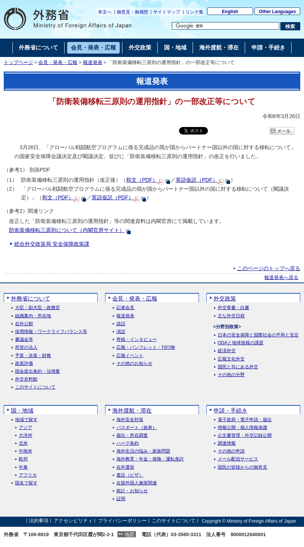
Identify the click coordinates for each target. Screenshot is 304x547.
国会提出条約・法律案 (37, 371)
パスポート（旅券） (136, 427)
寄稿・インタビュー (136, 339)
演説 (120, 331)
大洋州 (25, 435)
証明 (120, 498)
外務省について (30, 298)
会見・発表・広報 (57, 62)
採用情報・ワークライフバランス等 (51, 331)
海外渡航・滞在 (132, 410)
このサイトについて (35, 387)
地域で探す (26, 419)
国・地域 (22, 410)
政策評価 (24, 363)
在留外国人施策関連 (136, 483)
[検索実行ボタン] (290, 26)
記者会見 (125, 307)
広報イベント (129, 355)
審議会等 (24, 339)
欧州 (23, 459)
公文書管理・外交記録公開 (245, 435)
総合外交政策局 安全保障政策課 (51, 244)
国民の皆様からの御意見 (242, 467)
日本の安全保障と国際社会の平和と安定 (258, 335)
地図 (129, 534)
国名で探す (26, 483)
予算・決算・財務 (33, 355)
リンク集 (194, 12)
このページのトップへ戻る (268, 268)
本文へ (104, 12)
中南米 (25, 451)
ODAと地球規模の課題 (240, 343)
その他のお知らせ (134, 363)
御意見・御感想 (132, 12)
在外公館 (24, 323)
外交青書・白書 (233, 307)
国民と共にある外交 (238, 367)
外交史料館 (26, 379)
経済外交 (227, 350)
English (230, 11)
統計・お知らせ (132, 491)
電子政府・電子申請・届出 (245, 419)
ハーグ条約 (127, 443)
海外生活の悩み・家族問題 (143, 451)
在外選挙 (125, 467)
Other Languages (277, 11)
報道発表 (92, 62)
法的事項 (38, 521)
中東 (23, 467)
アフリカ (28, 475)
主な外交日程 (231, 316)
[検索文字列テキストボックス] (225, 26)
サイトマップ (166, 12)
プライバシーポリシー (122, 521)
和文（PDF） (142, 180)
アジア (25, 427)
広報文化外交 (231, 359)
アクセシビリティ (73, 521)
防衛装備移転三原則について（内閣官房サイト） (67, 230)
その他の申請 (231, 451)
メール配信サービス (238, 459)
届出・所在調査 (132, 435)
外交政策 (225, 298)
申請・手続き (230, 410)
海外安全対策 (129, 419)
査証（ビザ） (129, 475)
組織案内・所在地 (33, 316)
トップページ (18, 62)
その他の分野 (231, 374)
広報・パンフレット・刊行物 (145, 347)
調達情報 (227, 443)
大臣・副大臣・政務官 (37, 307)
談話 (120, 323)
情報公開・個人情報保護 (242, 427)
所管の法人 (26, 347)
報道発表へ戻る (281, 277)
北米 (23, 443)
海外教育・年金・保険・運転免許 (150, 459)
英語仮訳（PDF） (197, 180)
